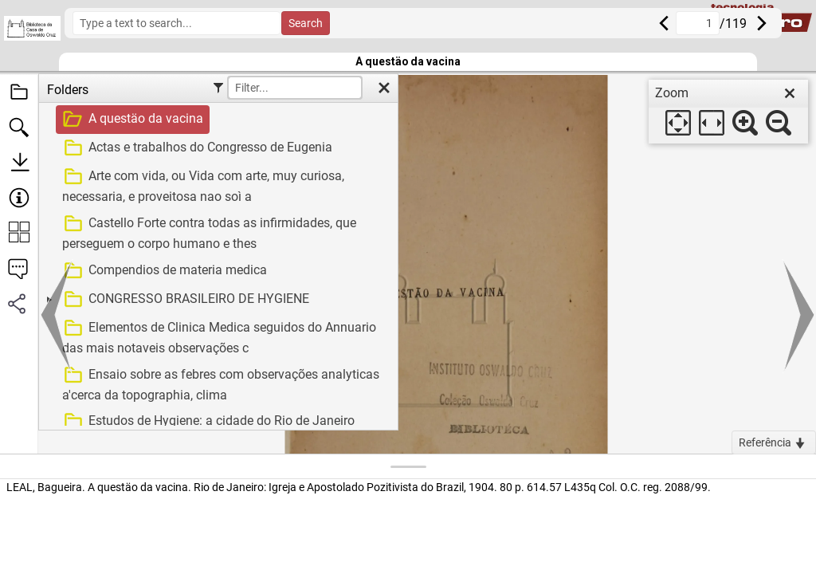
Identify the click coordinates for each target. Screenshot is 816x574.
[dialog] (728, 112)
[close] (790, 93)
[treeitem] (216, 119)
